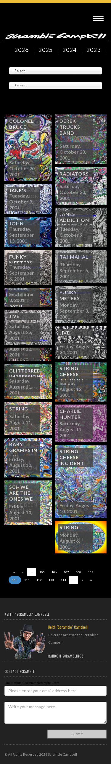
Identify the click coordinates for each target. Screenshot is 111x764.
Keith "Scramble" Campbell (68, 627)
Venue (13, 62)
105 (42, 572)
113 (51, 580)
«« (13, 572)
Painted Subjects (21, 77)
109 (90, 572)
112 (39, 580)
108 (78, 572)
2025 (46, 49)
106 (54, 572)
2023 (94, 49)
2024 (70, 49)
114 (63, 580)
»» (91, 580)
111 (27, 580)
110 (14, 580)
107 (66, 572)
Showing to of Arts (29, 104)
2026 (22, 49)
